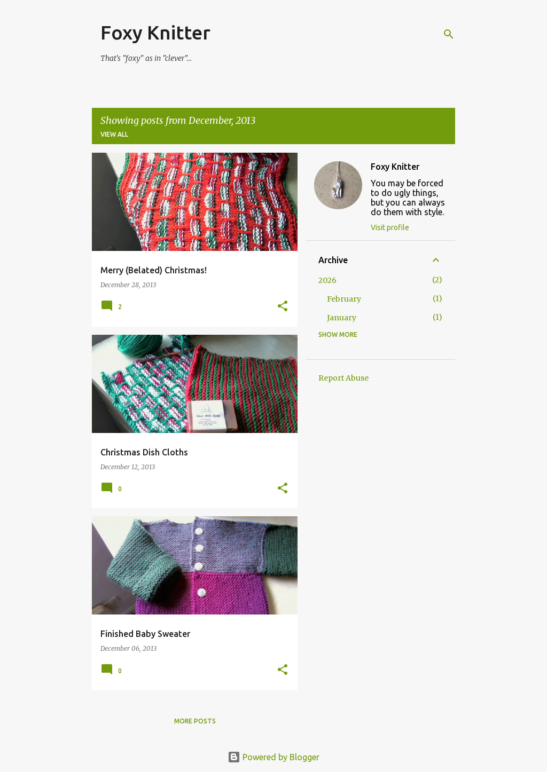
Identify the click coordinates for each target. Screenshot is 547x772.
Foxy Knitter (155, 32)
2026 (327, 280)
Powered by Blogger (273, 757)
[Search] (448, 34)
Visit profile (390, 227)
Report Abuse (343, 378)
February (344, 299)
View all (114, 134)
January (341, 317)
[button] (282, 307)
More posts (195, 721)
